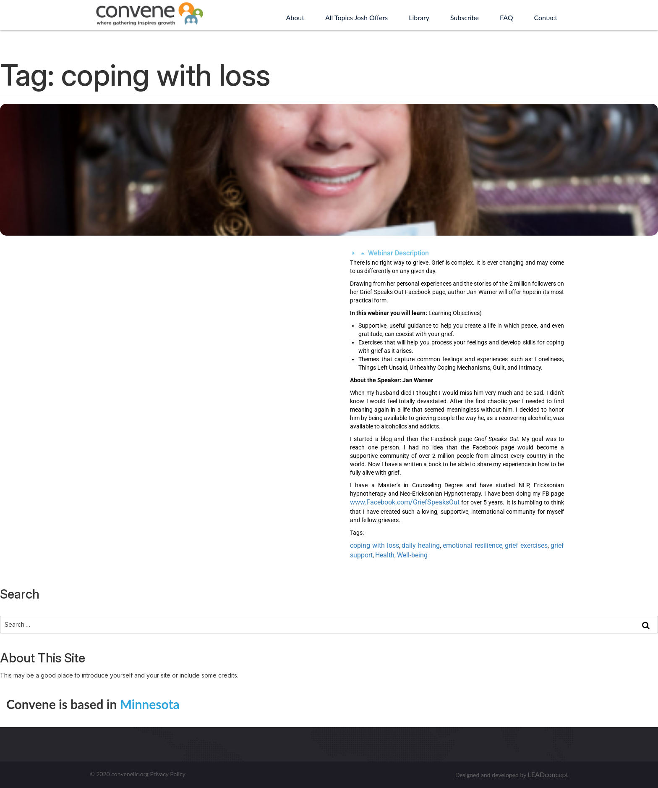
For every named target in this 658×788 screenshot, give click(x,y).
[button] (457, 253)
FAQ (506, 17)
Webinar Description (398, 253)
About (295, 17)
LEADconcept (548, 774)
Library (419, 17)
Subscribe (464, 17)
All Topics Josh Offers (356, 17)
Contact (545, 17)
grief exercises (526, 545)
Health (384, 555)
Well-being (412, 555)
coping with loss (374, 545)
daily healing (421, 545)
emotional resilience (472, 545)
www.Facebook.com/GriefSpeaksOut (405, 502)
